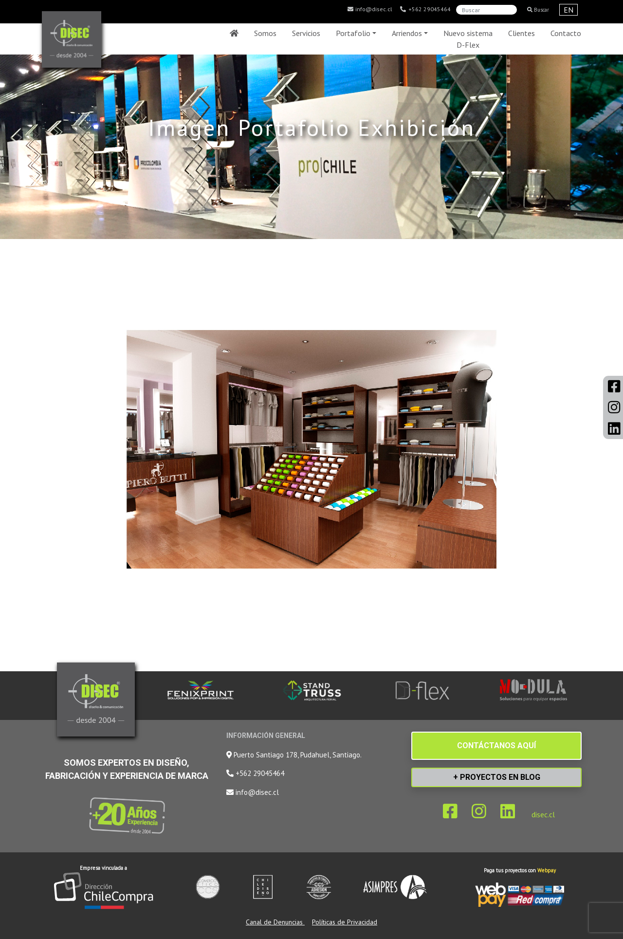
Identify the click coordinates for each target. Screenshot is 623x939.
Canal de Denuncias (275, 922)
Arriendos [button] (407, 33)
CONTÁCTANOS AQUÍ (496, 745)
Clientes (521, 33)
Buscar (538, 9)
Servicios (306, 33)
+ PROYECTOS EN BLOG (496, 777)
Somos (265, 33)
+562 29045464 (425, 9)
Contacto (565, 33)
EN (568, 10)
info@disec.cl (369, 9)
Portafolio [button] (353, 33)
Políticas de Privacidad (344, 922)
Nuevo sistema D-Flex (468, 39)
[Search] (486, 10)
